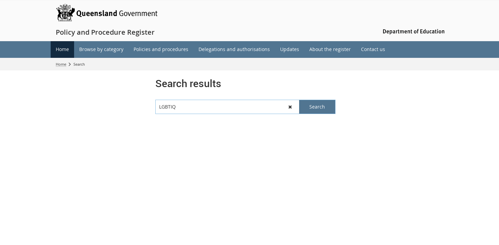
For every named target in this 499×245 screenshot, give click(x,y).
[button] (290, 107)
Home (61, 64)
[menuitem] (62, 49)
